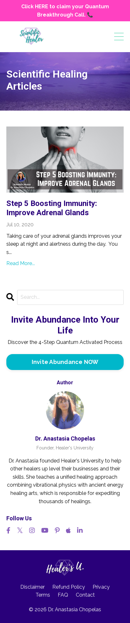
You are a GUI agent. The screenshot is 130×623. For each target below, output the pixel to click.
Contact (85, 595)
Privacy (101, 587)
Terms (43, 595)
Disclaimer (32, 587)
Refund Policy (68, 587)
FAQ (63, 595)
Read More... (20, 263)
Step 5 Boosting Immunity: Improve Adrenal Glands (51, 208)
